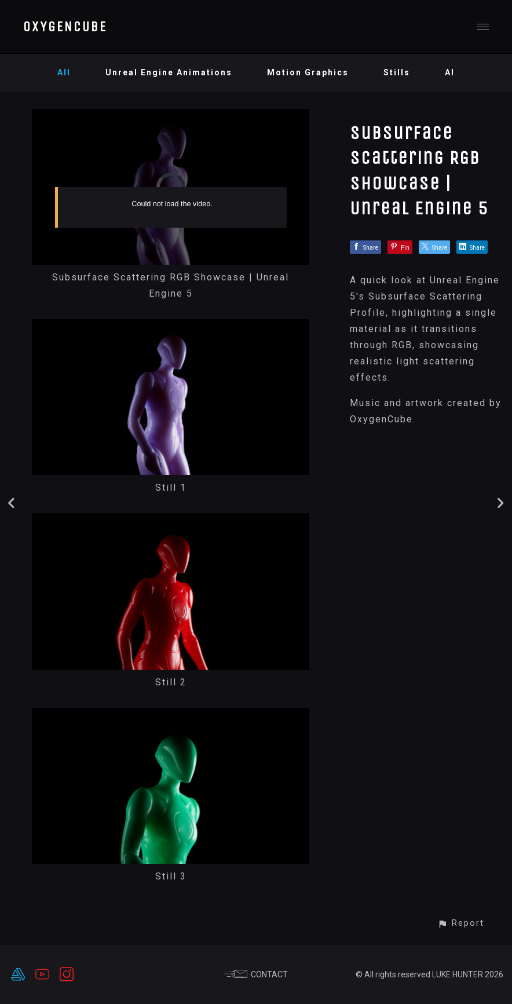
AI (450, 72)
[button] (461, 923)
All (64, 72)
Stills (396, 72)
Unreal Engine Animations (168, 72)
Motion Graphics (308, 72)
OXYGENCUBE (65, 27)
